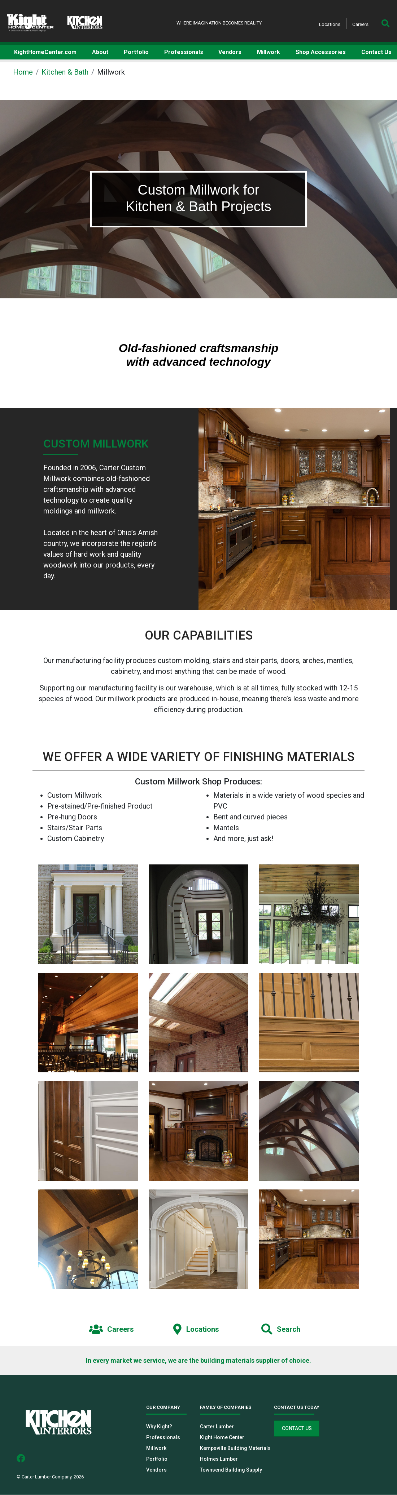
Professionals (163, 1438)
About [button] (100, 52)
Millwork (156, 1448)
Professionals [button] (183, 52)
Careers (360, 24)
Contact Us (297, 1429)
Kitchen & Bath (65, 72)
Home (23, 72)
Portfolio (156, 1459)
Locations (329, 24)
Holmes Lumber (219, 1459)
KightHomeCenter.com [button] (45, 52)
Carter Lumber (217, 1427)
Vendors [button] (229, 52)
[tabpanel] (198, 199)
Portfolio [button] (136, 52)
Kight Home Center (222, 1438)
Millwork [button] (268, 52)
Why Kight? (159, 1427)
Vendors (156, 1470)
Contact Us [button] (376, 52)
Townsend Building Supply (231, 1470)
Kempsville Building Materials (235, 1448)
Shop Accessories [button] (321, 52)
